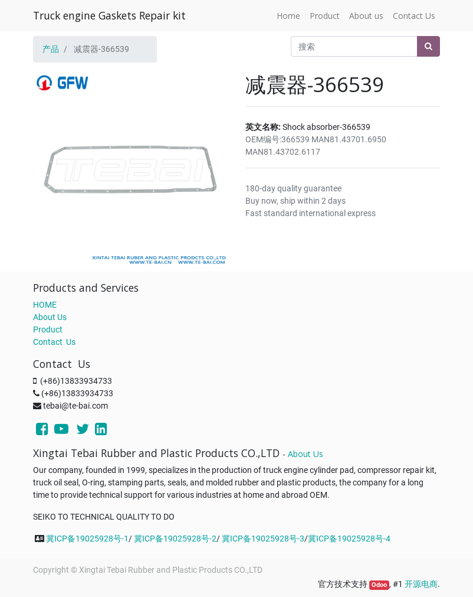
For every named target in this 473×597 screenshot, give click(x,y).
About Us (50, 317)
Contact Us (54, 342)
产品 (50, 49)
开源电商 (421, 584)
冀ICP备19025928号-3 (263, 538)
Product (48, 329)
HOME (45, 304)
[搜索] (428, 46)
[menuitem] (288, 16)
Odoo (379, 585)
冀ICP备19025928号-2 (175, 538)
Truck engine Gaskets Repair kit (109, 15)
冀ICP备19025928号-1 (87, 538)
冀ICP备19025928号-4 (349, 538)
